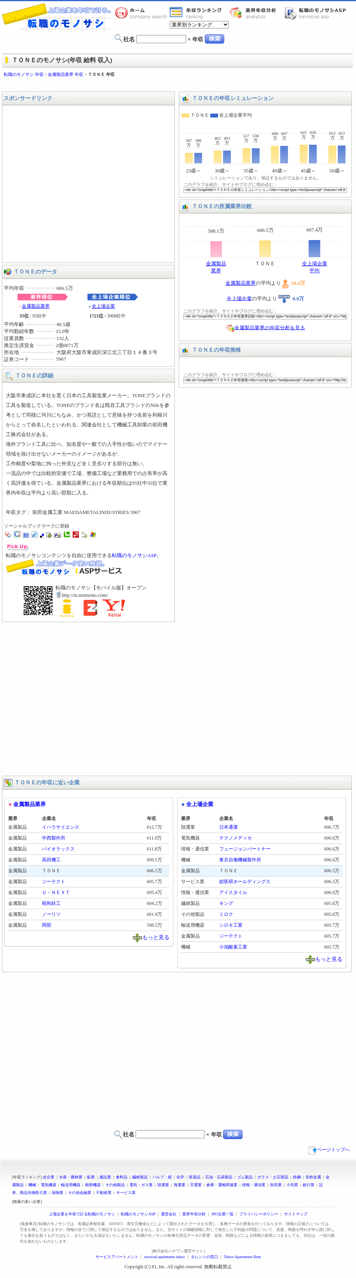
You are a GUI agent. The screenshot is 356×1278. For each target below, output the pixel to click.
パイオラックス (58, 849)
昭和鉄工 (51, 903)
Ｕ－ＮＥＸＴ (56, 892)
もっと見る (155, 937)
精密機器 (93, 1185)
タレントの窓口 (204, 1257)
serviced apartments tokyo (164, 1257)
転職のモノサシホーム (142, 13)
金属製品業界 (36, 306)
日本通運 (228, 827)
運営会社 (168, 1214)
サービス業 (126, 1192)
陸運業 (163, 1185)
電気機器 (48, 1185)
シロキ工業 (231, 925)
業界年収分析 (256, 13)
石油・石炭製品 (218, 1177)
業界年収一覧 (197, 13)
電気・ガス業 (141, 1185)
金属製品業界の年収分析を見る (269, 327)
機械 (32, 1185)
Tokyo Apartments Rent (242, 1257)
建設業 (105, 1177)
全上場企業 (103, 306)
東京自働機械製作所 (240, 860)
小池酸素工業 (233, 947)
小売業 (292, 1185)
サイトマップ (295, 1214)
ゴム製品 (245, 1177)
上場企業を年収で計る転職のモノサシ (82, 1214)
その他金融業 (79, 1192)
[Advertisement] (73, 184)
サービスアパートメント (117, 1257)
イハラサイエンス (60, 827)
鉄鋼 (297, 1177)
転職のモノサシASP (317, 13)
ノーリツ (51, 914)
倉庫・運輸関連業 (221, 1185)
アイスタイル (233, 892)
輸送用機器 (70, 1185)
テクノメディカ (235, 838)
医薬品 (195, 1177)
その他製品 (115, 1185)
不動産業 (104, 1192)
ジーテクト (53, 881)
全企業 (48, 1177)
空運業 (196, 1185)
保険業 (57, 1192)
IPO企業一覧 (222, 1214)
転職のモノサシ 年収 (24, 74)
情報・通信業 (253, 1185)
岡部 (46, 925)
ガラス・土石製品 (272, 1177)
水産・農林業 (70, 1177)
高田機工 (51, 860)
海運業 (179, 1185)
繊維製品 (140, 1177)
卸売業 (276, 1185)
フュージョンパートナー (244, 849)
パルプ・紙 (162, 1177)
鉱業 (91, 1177)
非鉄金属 (313, 1177)
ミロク (226, 914)
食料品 (121, 1177)
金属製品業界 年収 (65, 74)
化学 (180, 1177)
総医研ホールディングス (244, 881)
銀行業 (308, 1185)
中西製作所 (53, 838)
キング (226, 903)
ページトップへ (329, 1149)
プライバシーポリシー (258, 1214)
